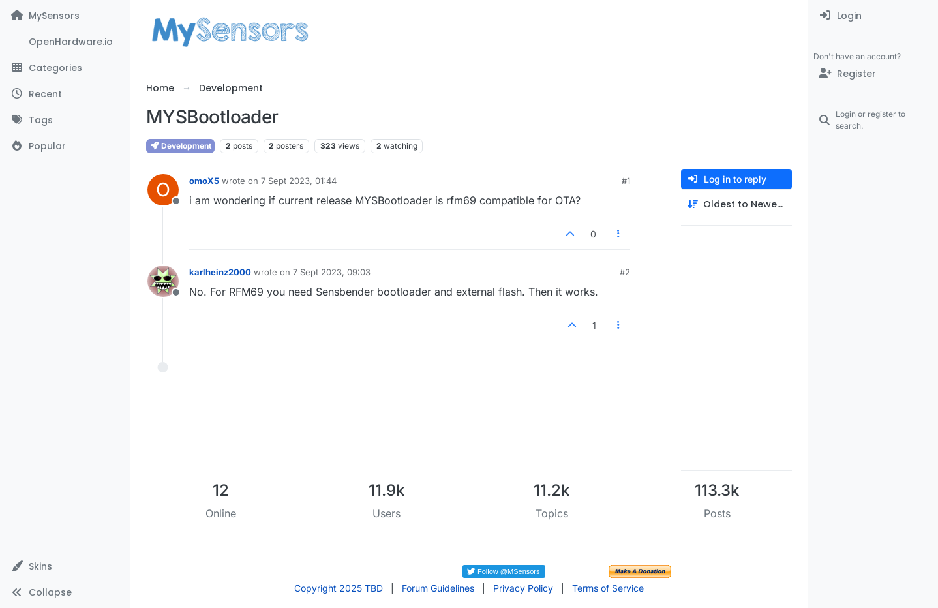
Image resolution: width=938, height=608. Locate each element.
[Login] (873, 15)
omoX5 (204, 180)
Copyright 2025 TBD (338, 588)
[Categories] (65, 67)
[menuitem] (873, 15)
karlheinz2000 (220, 272)
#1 (626, 180)
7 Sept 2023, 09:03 (332, 272)
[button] (65, 566)
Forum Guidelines (438, 588)
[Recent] (65, 94)
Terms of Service (608, 588)
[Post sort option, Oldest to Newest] (736, 204)
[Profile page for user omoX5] (163, 189)
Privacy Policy (523, 588)
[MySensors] (65, 15)
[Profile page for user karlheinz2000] (163, 281)
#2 (625, 272)
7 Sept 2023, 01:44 (299, 180)
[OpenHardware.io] (65, 41)
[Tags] (65, 120)
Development (180, 146)
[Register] (873, 73)
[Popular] (65, 146)
